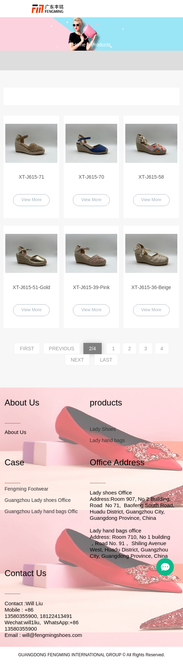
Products (101, 44)
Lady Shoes (103, 429)
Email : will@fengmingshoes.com (43, 636)
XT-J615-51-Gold (31, 287)
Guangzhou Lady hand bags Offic (41, 512)
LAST (106, 360)
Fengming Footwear (27, 489)
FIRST (27, 349)
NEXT (77, 360)
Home (79, 44)
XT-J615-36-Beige (151, 287)
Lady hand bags (107, 440)
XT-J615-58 (151, 177)
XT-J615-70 (91, 177)
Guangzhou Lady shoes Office (38, 501)
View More (31, 200)
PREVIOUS (61, 349)
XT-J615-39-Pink (91, 287)
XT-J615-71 (31, 177)
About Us (15, 432)
